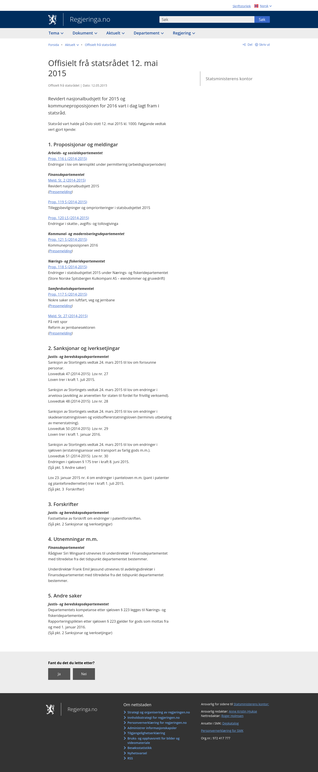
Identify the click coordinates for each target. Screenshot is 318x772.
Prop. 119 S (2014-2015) (67, 202)
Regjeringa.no (86, 20)
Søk (262, 19)
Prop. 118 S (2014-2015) (67, 266)
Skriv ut (264, 44)
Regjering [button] (182, 33)
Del (249, 44)
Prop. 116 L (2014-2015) (67, 158)
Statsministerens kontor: (251, 704)
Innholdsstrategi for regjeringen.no (153, 717)
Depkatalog (230, 723)
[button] (72, 45)
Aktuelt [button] (113, 33)
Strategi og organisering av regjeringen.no (158, 712)
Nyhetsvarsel (137, 753)
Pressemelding (60, 191)
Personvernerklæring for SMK (222, 730)
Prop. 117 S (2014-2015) (67, 294)
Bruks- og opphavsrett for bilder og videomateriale (153, 740)
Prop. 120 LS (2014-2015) (68, 217)
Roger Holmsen (232, 716)
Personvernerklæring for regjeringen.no (157, 723)
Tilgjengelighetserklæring (146, 733)
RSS (130, 758)
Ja (59, 673)
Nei (84, 673)
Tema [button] (54, 33)
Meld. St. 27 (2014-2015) (68, 316)
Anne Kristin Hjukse (243, 711)
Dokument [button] (83, 33)
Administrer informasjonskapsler (152, 728)
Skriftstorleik (242, 6)
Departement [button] (147, 33)
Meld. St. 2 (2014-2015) (66, 180)
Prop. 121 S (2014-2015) (67, 239)
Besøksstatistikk (139, 748)
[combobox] (206, 19)
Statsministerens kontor (229, 79)
